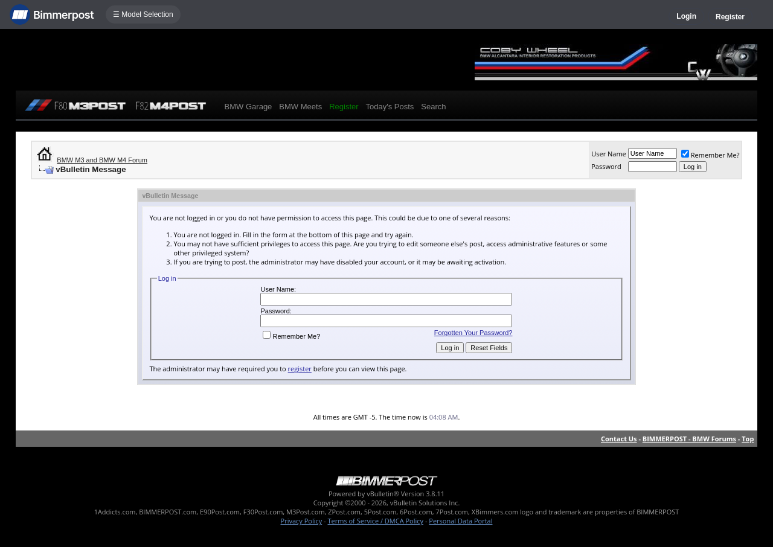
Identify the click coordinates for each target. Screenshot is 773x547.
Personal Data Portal (460, 520)
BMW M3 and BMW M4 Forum (102, 160)
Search (433, 106)
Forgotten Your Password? (473, 332)
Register (730, 17)
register (300, 368)
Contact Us (619, 438)
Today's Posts (390, 106)
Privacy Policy (301, 520)
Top (748, 438)
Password (606, 166)
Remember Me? (710, 154)
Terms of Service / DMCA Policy (375, 520)
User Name (608, 153)
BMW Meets (300, 106)
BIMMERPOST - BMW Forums (689, 438)
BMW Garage (248, 106)
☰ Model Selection (143, 14)
